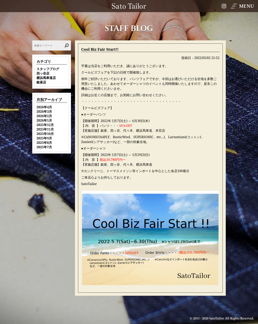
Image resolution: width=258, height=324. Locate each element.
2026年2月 (44, 116)
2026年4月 (44, 107)
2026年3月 (44, 111)
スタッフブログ (47, 69)
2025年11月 (45, 129)
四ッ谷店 (42, 73)
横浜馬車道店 (46, 78)
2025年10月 (45, 133)
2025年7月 (44, 147)
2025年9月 (44, 138)
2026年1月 (44, 120)
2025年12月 (45, 125)
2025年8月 (44, 142)
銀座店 (41, 82)
